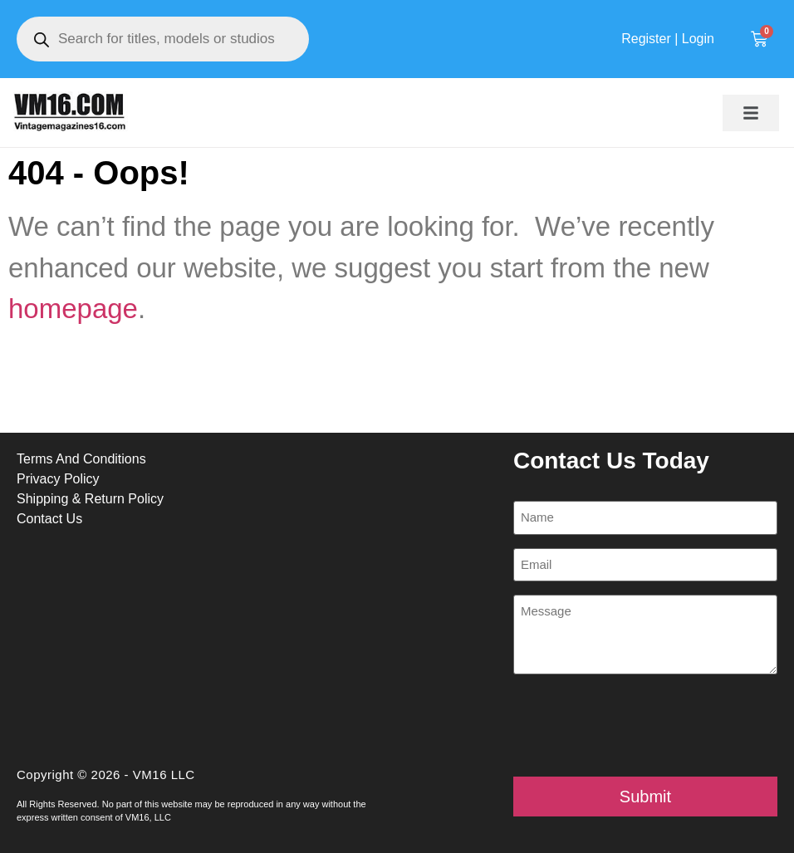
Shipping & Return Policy (90, 499)
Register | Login (667, 39)
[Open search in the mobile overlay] (162, 39)
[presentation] (639, 726)
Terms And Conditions (81, 459)
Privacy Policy (58, 479)
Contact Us (49, 519)
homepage (73, 308)
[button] (751, 113)
